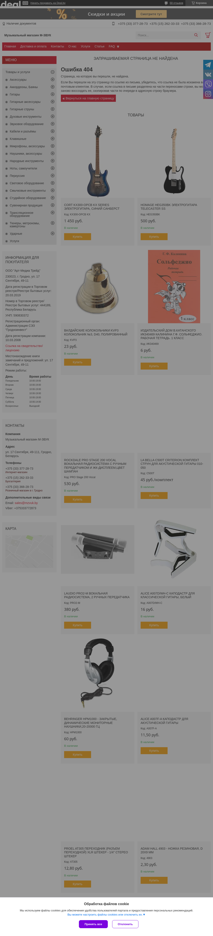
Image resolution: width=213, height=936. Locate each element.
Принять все (93, 924)
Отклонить (125, 924)
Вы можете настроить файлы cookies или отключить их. (105, 914)
